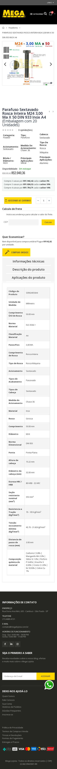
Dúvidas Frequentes (11, 710)
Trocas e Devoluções (12, 735)
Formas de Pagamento (12, 738)
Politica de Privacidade (12, 727)
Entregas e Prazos (10, 742)
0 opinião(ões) (25, 130)
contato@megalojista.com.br (15, 626)
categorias (36, 16)
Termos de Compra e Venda (15, 731)
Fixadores (13, 27)
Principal (3, 27)
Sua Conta (7, 703)
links (49, 2)
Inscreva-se (7, 714)
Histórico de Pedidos (11, 706)
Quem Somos (8, 696)
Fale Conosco (8, 700)
